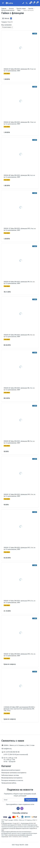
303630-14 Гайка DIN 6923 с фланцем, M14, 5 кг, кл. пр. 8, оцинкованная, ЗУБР (20, 601)
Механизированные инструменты (11, 778)
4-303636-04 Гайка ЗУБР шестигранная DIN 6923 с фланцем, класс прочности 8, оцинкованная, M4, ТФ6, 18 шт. (19, 708)
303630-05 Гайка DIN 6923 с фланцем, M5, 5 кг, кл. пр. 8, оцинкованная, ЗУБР (19, 335)
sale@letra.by (8, 748)
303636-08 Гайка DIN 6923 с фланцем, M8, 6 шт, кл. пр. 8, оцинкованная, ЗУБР (19, 176)
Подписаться (31, 800)
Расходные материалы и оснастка (12, 780)
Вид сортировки (6, 25)
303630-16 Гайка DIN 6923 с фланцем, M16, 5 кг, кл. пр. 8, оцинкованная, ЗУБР (20, 654)
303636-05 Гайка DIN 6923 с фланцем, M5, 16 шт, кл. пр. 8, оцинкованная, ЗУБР (20, 70)
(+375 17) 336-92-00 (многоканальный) (16, 754)
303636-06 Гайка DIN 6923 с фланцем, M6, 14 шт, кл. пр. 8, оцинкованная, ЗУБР (20, 123)
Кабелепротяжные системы (10, 775)
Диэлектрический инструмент (10, 770)
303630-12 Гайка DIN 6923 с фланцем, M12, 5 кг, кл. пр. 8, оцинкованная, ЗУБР (20, 548)
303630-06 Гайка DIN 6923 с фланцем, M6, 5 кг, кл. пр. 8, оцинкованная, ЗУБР (19, 389)
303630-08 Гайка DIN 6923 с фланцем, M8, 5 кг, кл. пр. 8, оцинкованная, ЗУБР (19, 442)
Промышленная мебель (8, 783)
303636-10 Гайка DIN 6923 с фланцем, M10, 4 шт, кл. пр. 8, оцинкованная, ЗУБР (20, 229)
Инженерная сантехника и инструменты (13, 772)
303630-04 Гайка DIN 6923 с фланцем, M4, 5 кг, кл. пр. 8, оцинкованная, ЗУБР (19, 282)
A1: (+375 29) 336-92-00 (11, 752)
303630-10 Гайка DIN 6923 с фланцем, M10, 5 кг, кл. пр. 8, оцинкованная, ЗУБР (20, 495)
